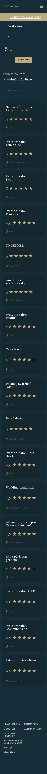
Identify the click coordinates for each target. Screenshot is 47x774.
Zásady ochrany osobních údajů (13, 742)
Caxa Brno (13, 349)
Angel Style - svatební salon (16, 281)
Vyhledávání (23, 59)
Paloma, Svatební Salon (18, 385)
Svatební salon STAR (20, 591)
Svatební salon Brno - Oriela (21, 454)
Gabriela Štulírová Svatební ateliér (19, 109)
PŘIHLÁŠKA (9, 753)
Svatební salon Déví (16, 178)
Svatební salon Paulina (16, 316)
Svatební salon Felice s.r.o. (16, 143)
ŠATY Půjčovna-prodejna (17, 558)
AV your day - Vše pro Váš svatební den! (21, 523)
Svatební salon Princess (16, 212)
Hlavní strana (12, 724)
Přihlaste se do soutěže (23, 17)
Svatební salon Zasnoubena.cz (16, 627)
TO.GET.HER (15, 245)
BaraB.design (15, 418)
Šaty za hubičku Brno (21, 660)
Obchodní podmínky (9, 735)
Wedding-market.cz (20, 487)
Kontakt (8, 748)
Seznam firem (31, 724)
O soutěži (9, 729)
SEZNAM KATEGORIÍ (33, 729)
